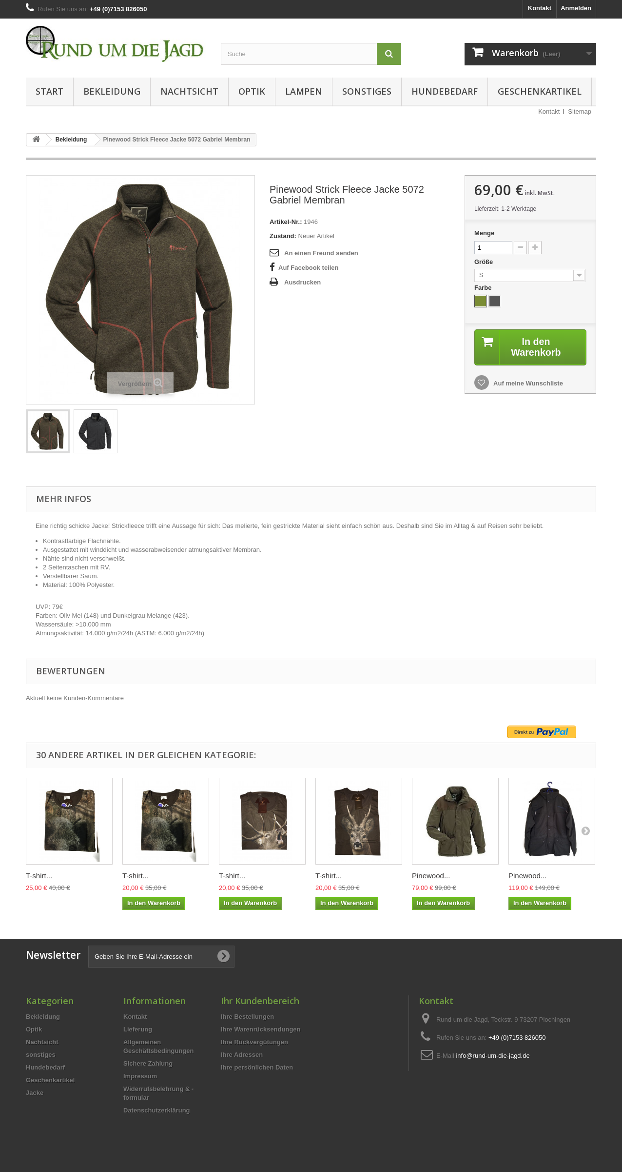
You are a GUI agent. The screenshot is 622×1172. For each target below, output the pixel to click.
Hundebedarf (444, 91)
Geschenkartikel (540, 91)
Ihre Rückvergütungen (254, 1042)
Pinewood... (431, 875)
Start (49, 91)
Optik (251, 91)
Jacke (34, 1092)
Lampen (303, 91)
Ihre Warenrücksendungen (261, 1029)
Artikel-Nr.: (286, 221)
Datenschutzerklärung (156, 1110)
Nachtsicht (189, 91)
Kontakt (539, 8)
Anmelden (576, 8)
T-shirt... (39, 875)
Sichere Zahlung (148, 1063)
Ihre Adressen (242, 1054)
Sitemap (579, 111)
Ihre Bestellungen (247, 1016)
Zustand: (283, 236)
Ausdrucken (302, 282)
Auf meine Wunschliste (527, 383)
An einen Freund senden (321, 253)
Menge (484, 233)
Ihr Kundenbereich (260, 1001)
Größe (484, 261)
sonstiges (366, 91)
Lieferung (137, 1029)
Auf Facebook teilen (308, 267)
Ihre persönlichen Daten (257, 1067)
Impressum (140, 1076)
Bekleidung (111, 91)
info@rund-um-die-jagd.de (492, 1055)
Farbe (483, 287)
